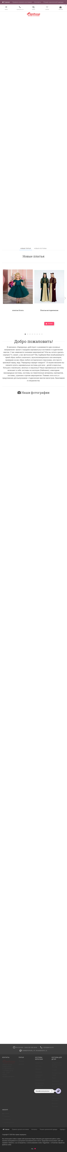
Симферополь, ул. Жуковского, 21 (33, 1051)
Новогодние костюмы (39, 1077)
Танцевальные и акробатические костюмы (57, 1066)
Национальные (40, 1081)
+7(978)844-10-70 (46, 1047)
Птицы (54, 1079)
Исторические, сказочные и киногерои (39, 1086)
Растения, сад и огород (57, 1075)
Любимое (6, 1117)
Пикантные (38, 1073)
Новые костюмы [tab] (40, 248)
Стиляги (54, 1071)
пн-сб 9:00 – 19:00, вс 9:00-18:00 (25, 1047)
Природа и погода (57, 1085)
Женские (21, 1062)
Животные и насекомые (55, 1100)
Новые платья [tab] (25, 248)
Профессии (38, 1064)
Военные (38, 1094)
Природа (38, 1070)
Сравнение (6, 1120)
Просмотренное (8, 1123)
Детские (21, 1065)
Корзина (5, 1114)
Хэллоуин (38, 1067)
